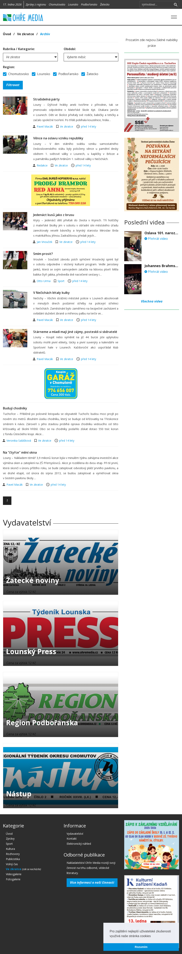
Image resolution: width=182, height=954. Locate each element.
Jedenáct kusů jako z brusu (53, 215)
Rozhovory (13, 854)
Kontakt (72, 838)
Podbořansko (89, 4)
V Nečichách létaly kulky (51, 292)
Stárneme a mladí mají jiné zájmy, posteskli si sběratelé (75, 332)
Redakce (42, 165)
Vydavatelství (75, 833)
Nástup (18, 793)
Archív (45, 34)
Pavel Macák (45, 126)
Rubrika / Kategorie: (19, 49)
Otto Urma (44, 281)
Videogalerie (13, 874)
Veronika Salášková (19, 440)
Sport (61, 281)
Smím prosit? (43, 254)
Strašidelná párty (46, 99)
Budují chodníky (15, 408)
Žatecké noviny (32, 580)
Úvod (7, 34)
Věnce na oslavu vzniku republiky (58, 138)
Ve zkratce (25, 34)
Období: (70, 49)
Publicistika (13, 859)
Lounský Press (31, 651)
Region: (9, 67)
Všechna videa (152, 301)
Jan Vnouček (45, 242)
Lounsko (73, 4)
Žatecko (104, 4)
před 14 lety (88, 126)
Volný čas (12, 864)
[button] (152, 936)
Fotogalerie (13, 879)
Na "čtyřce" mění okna (20, 452)
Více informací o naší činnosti (92, 882)
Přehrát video (156, 238)
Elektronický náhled (79, 844)
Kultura (10, 849)
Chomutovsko (57, 4)
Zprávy (10, 838)
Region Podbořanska (42, 722)
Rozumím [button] (141, 946)
